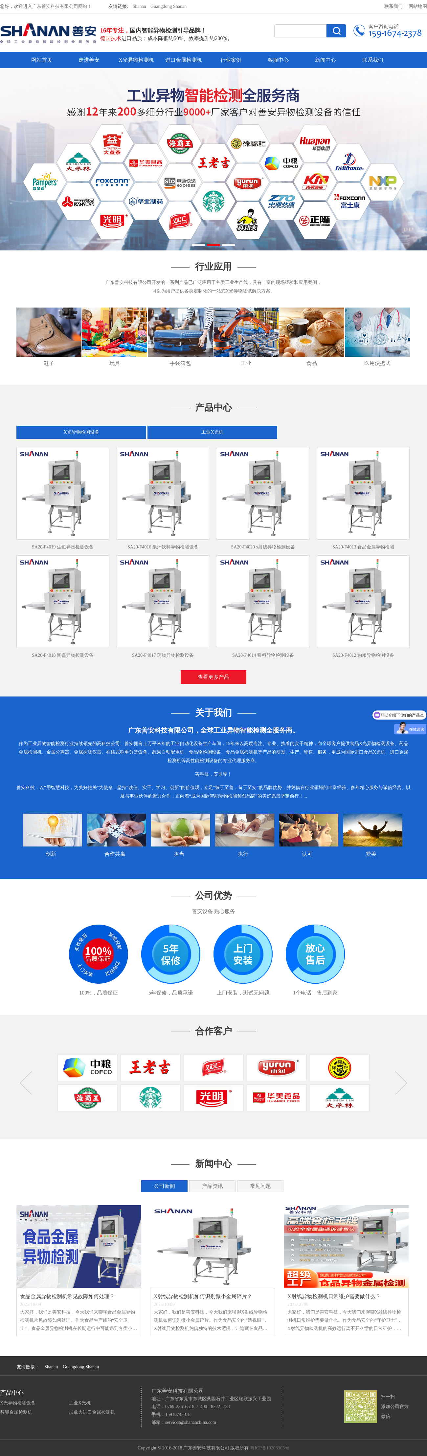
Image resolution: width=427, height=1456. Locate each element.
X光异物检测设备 (81, 432)
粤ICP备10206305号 (269, 1447)
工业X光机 (212, 432)
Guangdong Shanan (168, 6)
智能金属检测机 (16, 1412)
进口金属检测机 (183, 60)
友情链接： (27, 1366)
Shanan (139, 6)
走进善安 (89, 60)
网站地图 (418, 6)
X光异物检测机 (136, 60)
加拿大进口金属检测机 (92, 1412)
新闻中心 (325, 60)
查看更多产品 (213, 677)
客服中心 (278, 60)
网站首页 (41, 60)
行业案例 (230, 60)
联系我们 (393, 6)
